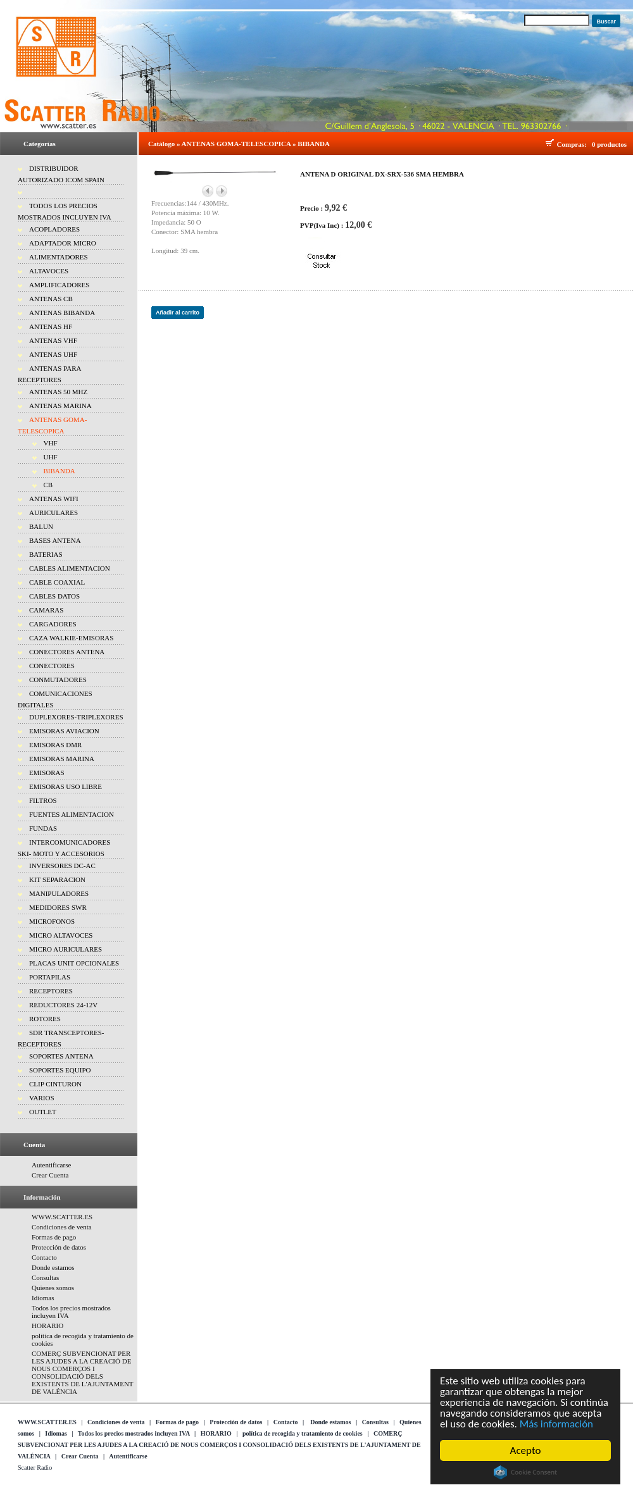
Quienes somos (53, 1287)
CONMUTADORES (58, 679)
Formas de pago (54, 1237)
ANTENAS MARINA (60, 405)
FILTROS (43, 800)
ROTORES (45, 1018)
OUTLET (42, 1111)
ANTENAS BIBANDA (62, 312)
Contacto (44, 1257)
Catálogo (161, 143)
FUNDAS (43, 828)
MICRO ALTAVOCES (60, 935)
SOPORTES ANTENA (61, 1056)
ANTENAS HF (50, 326)
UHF (51, 457)
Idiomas (43, 1297)
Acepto (525, 1450)
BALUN (41, 526)
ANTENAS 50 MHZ (58, 391)
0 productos (609, 144)
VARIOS (41, 1098)
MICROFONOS (52, 921)
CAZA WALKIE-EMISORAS (71, 638)
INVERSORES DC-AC (62, 865)
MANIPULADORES (59, 893)
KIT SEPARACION (57, 879)
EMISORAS (47, 772)
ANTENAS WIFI (53, 498)
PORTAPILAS (49, 977)
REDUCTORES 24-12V (63, 1005)
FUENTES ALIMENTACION (71, 814)
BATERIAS (46, 554)
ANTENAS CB (51, 298)
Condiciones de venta (62, 1227)
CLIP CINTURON (55, 1084)
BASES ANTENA (55, 540)
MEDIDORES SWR (58, 907)
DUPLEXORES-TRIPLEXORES (76, 717)
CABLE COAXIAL (57, 582)
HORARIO (47, 1325)
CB (48, 484)
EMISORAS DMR (55, 744)
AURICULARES (53, 512)
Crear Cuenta (50, 1175)
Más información (556, 1424)
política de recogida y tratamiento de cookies (302, 1433)
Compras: (574, 144)
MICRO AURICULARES (65, 949)
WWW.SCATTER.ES (62, 1217)
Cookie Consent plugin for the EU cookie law (525, 1472)
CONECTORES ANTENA (66, 651)
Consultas (45, 1277)
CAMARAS (46, 610)
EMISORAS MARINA (61, 758)
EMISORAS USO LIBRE (65, 786)
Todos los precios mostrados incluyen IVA (134, 1433)
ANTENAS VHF (53, 340)
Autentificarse (51, 1165)
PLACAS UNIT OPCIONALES (74, 963)
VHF (51, 443)
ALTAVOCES (48, 271)
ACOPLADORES (54, 229)
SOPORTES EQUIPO (60, 1070)
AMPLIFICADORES (59, 285)
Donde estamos (53, 1267)
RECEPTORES (51, 991)
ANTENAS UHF (53, 354)
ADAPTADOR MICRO (62, 243)
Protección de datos (59, 1247)
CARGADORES (53, 624)
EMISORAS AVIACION (64, 731)
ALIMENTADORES (58, 257)
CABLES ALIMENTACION (69, 568)
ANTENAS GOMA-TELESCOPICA (236, 143)
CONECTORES (52, 665)
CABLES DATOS (54, 596)
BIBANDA (59, 471)
